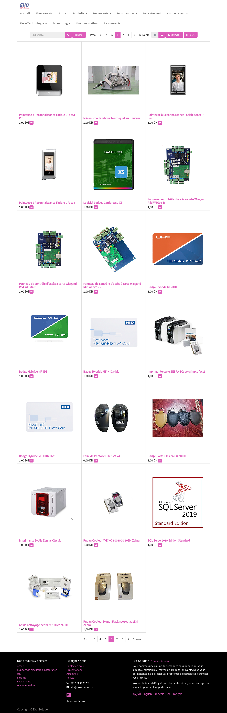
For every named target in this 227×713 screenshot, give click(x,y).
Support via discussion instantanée (37, 669)
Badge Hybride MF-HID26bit (36, 456)
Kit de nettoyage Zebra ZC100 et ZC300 (43, 625)
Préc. (93, 34)
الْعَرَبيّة (137, 694)
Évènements (24, 681)
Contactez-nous (75, 666)
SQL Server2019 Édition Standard (169, 540)
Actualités (72, 673)
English (147, 694)
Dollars (79, 34)
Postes (70, 677)
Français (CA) (162, 694)
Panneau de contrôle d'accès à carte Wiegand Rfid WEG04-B (176, 201)
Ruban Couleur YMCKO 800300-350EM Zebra (111, 540)
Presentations (74, 669)
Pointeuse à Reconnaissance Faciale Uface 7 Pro (176, 116)
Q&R (19, 673)
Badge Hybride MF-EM (33, 371)
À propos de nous (160, 661)
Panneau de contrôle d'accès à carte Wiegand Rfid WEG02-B (48, 285)
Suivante (144, 34)
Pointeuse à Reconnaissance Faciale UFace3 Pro (47, 116)
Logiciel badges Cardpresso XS (102, 203)
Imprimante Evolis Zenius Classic (40, 540)
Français (177, 694)
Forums (21, 677)
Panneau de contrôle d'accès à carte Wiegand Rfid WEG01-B (112, 285)
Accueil (21, 666)
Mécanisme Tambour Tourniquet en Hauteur (111, 118)
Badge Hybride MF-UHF (162, 287)
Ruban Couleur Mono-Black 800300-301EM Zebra (110, 623)
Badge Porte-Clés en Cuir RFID (167, 456)
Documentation (26, 685)
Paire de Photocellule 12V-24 (101, 456)
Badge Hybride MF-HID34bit (101, 371)
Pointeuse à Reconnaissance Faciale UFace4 (47, 203)
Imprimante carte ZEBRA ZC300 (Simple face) (176, 371)
